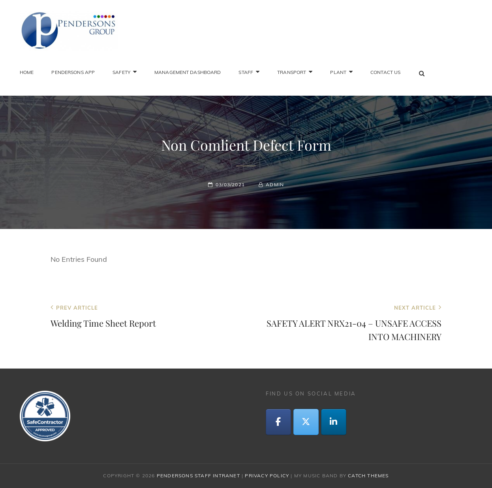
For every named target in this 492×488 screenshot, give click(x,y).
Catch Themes (368, 476)
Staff (245, 72)
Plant (338, 72)
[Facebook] (278, 422)
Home (27, 72)
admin (275, 184)
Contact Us (385, 72)
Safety (121, 72)
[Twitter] (306, 422)
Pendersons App (73, 72)
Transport (291, 72)
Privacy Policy (267, 476)
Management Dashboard (187, 72)
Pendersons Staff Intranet (198, 476)
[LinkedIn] (333, 422)
